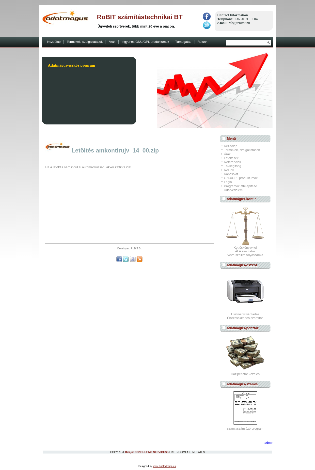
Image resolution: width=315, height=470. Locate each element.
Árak (112, 42)
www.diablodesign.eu (164, 466)
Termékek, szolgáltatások (85, 42)
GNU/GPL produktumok (241, 178)
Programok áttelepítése (240, 186)
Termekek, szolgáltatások (242, 150)
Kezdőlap (54, 42)
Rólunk (202, 42)
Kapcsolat (231, 174)
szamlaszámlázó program (245, 428)
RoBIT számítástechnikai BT (140, 17)
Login (228, 182)
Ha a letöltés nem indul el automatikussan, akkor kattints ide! (88, 167)
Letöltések (231, 158)
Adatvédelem (233, 190)
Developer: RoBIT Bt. (129, 248)
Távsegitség (232, 166)
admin (269, 442)
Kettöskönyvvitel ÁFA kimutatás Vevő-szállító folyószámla (245, 249)
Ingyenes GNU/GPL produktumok (145, 42)
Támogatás (183, 42)
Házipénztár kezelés (245, 374)
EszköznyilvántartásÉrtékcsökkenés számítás (245, 316)
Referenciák (232, 162)
